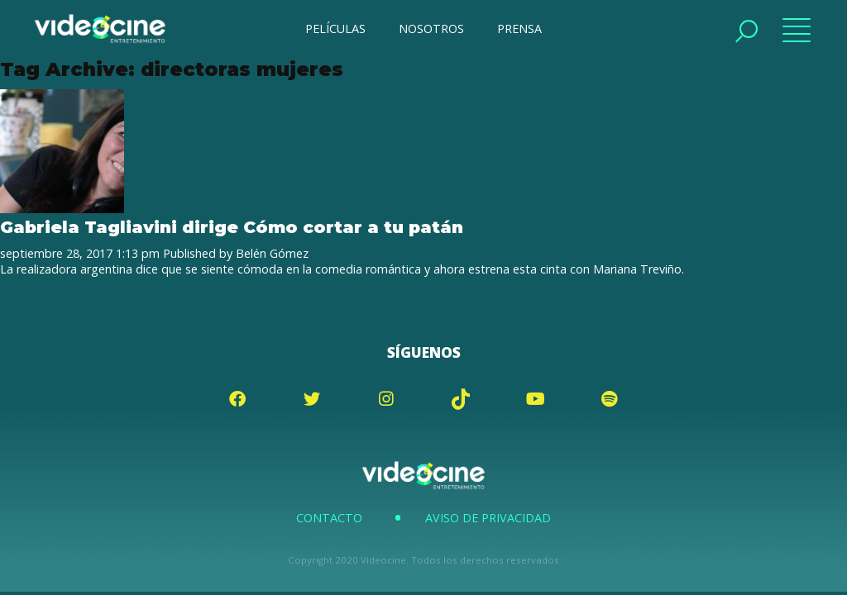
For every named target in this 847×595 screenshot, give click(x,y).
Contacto (329, 518)
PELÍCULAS (335, 28)
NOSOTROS (431, 28)
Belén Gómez (272, 253)
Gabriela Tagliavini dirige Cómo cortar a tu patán (231, 227)
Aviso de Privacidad (488, 518)
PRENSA (519, 28)
